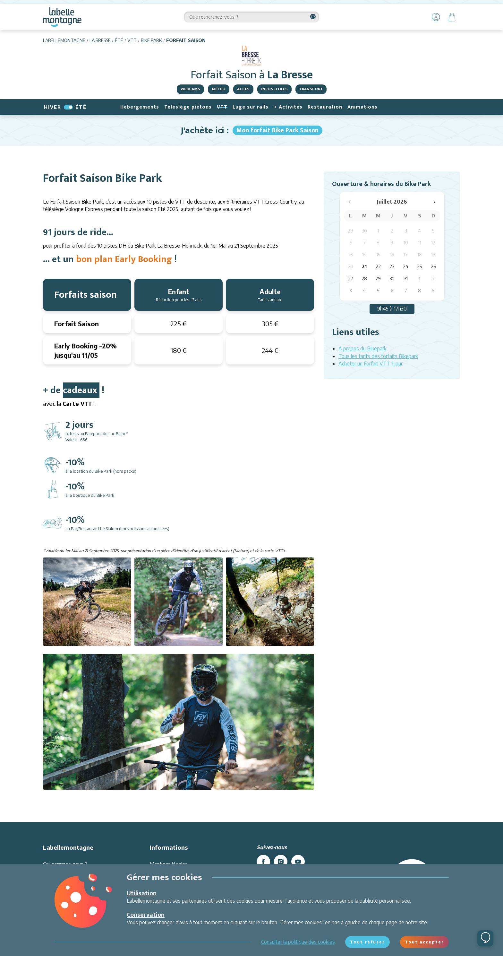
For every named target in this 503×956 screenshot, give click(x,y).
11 (419, 242)
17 (406, 254)
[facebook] (263, 861)
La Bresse (100, 40)
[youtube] (298, 861)
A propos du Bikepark (362, 348)
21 (364, 266)
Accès (243, 88)
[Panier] (452, 17)
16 (392, 254)
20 (350, 266)
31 (406, 278)
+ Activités (288, 107)
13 (351, 254)
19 (433, 254)
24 (405, 266)
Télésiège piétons (188, 107)
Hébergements (139, 107)
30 (364, 230)
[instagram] (280, 861)
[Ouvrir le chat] (485, 938)
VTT (132, 40)
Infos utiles (274, 88)
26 (433, 266)
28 (364, 278)
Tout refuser (367, 941)
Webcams (190, 88)
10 (406, 242)
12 (433, 242)
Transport (311, 88)
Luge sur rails (251, 107)
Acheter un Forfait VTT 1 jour (370, 363)
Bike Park (151, 40)
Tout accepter (424, 941)
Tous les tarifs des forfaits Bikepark (378, 356)
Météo (219, 88)
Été (119, 40)
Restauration (325, 107)
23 (391, 266)
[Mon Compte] (436, 17)
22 (378, 266)
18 (419, 254)
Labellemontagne (64, 40)
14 (364, 254)
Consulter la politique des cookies (298, 942)
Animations (362, 107)
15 (378, 254)
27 (350, 278)
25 (419, 266)
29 (350, 230)
